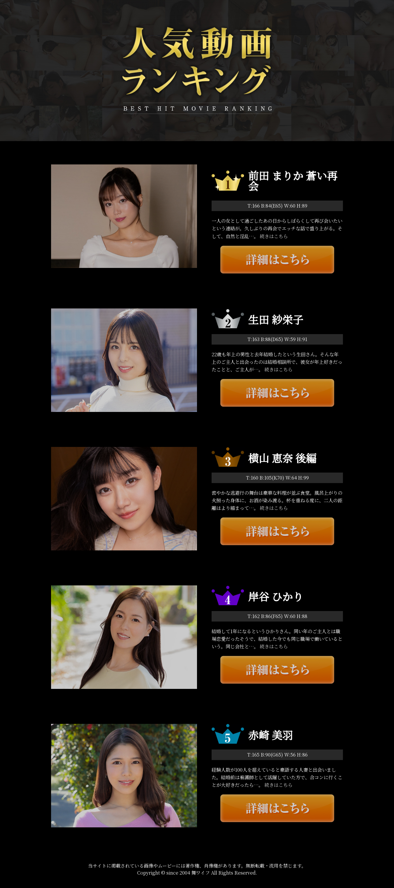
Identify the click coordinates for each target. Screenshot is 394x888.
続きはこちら (274, 236)
